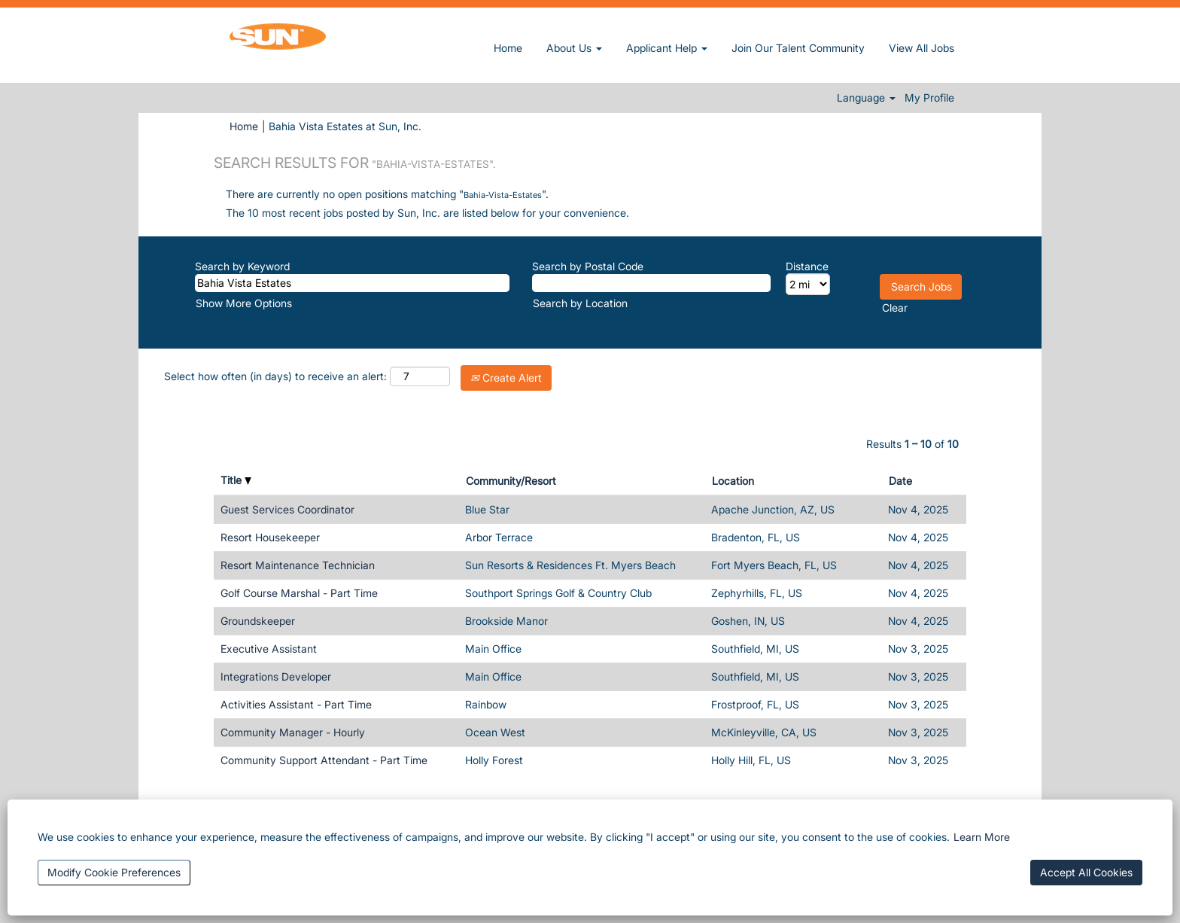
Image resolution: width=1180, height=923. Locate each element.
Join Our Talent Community (798, 47)
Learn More (981, 836)
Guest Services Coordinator (287, 509)
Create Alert (506, 377)
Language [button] (866, 98)
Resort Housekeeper (270, 537)
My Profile (929, 98)
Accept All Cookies (1086, 872)
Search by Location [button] (580, 303)
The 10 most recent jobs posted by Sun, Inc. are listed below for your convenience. (427, 212)
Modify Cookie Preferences (114, 872)
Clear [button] (895, 307)
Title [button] (235, 480)
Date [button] (900, 480)
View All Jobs (921, 47)
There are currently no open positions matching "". (387, 193)
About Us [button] (574, 47)
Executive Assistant (268, 648)
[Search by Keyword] (352, 283)
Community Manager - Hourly (292, 732)
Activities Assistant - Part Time (296, 704)
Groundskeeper (257, 620)
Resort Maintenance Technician (297, 565)
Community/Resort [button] (511, 480)
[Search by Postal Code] (651, 283)
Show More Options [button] (244, 303)
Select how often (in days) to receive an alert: (275, 376)
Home (508, 47)
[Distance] (808, 284)
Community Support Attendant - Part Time (323, 760)
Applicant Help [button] (666, 47)
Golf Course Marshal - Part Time (299, 592)
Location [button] (733, 480)
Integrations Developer (275, 676)
